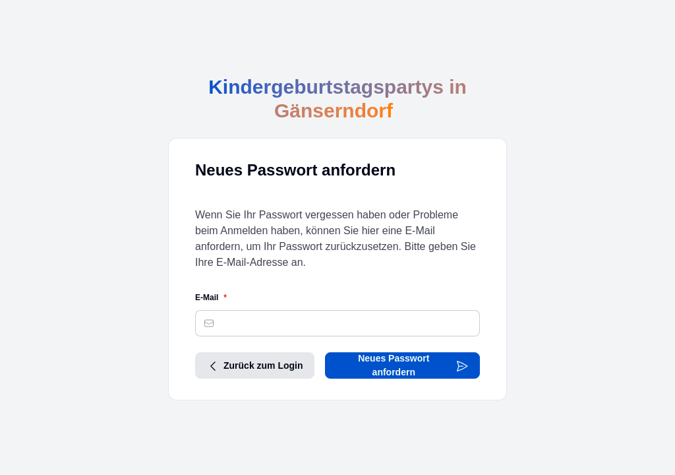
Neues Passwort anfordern (413, 365)
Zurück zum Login (254, 365)
